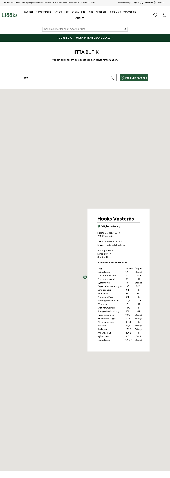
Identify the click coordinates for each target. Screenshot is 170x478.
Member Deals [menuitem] (43, 11)
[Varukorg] (164, 15)
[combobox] (69, 77)
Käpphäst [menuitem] (101, 11)
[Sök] (85, 29)
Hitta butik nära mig (134, 78)
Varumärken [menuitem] (129, 11)
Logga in (137, 3)
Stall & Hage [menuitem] (78, 11)
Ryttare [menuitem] (58, 11)
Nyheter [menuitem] (28, 11)
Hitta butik (150, 3)
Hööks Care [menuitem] (114, 11)
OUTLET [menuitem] (80, 18)
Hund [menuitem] (90, 11)
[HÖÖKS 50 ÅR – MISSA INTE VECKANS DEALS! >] (85, 38)
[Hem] (9, 15)
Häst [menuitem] (66, 11)
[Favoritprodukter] (155, 15)
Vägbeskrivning (108, 226)
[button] (85, 277)
